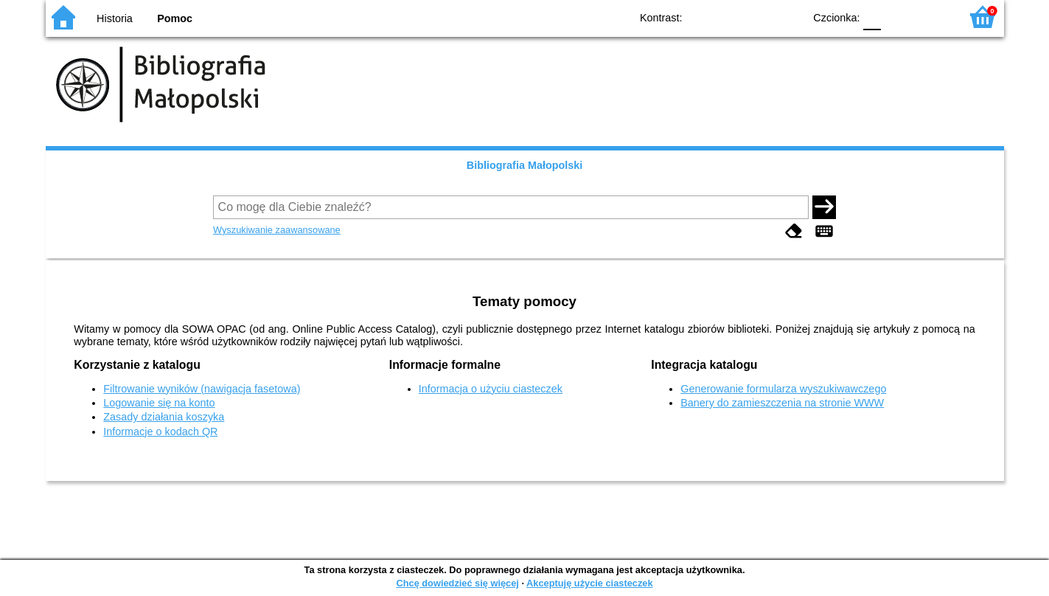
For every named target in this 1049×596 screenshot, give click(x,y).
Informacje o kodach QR (160, 431)
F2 (932, 16)
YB (758, 16)
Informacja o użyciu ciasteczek (490, 389)
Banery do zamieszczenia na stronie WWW (782, 403)
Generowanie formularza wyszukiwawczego (783, 389)
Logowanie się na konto (159, 403)
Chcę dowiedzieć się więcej (457, 583)
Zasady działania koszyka (163, 417)
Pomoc (174, 18)
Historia (115, 18)
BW (729, 16)
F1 (898, 16)
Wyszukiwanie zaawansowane (277, 229)
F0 (872, 16)
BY (788, 16)
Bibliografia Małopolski (525, 165)
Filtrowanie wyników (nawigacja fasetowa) (201, 389)
